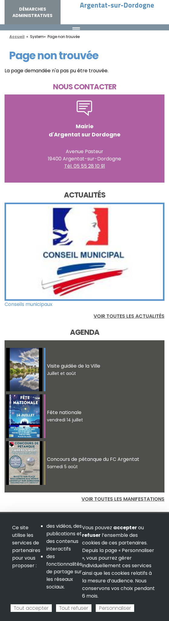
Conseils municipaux (28, 304)
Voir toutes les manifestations (122, 499)
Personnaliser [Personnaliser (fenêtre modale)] (115, 608)
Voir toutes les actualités (129, 316)
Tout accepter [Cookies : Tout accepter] (31, 608)
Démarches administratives (32, 12)
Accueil (17, 36)
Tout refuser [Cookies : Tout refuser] (73, 608)
